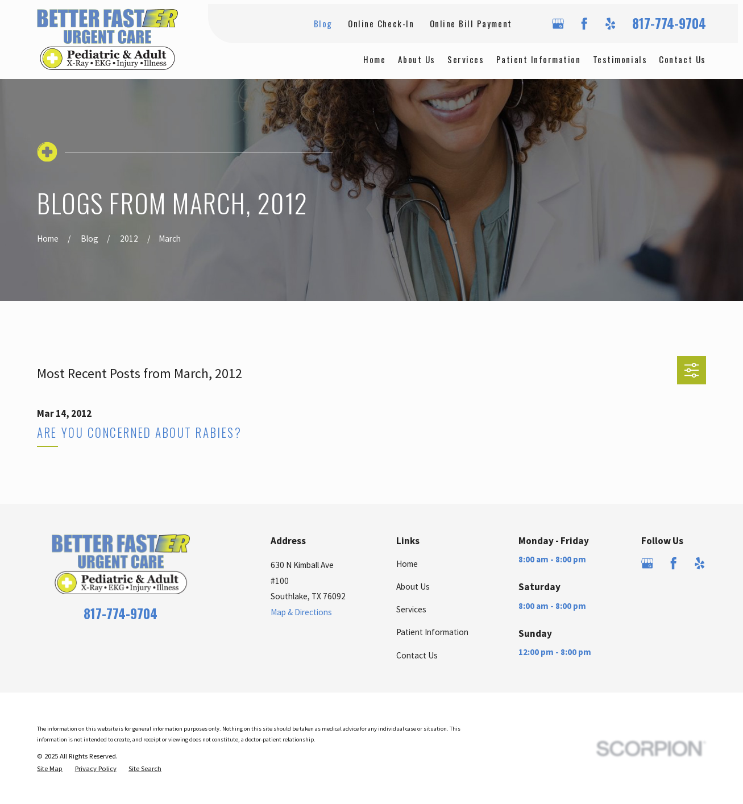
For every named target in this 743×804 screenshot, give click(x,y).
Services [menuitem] (465, 59)
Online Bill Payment (471, 23)
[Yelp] (610, 24)
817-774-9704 (669, 23)
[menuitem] (50, 768)
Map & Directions (301, 612)
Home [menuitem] (374, 59)
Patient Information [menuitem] (538, 59)
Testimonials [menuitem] (620, 59)
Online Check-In (381, 23)
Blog (323, 23)
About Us (413, 586)
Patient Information (432, 632)
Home (407, 563)
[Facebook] (584, 24)
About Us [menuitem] (416, 59)
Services (411, 609)
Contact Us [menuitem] (682, 59)
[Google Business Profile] (558, 24)
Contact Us (417, 655)
